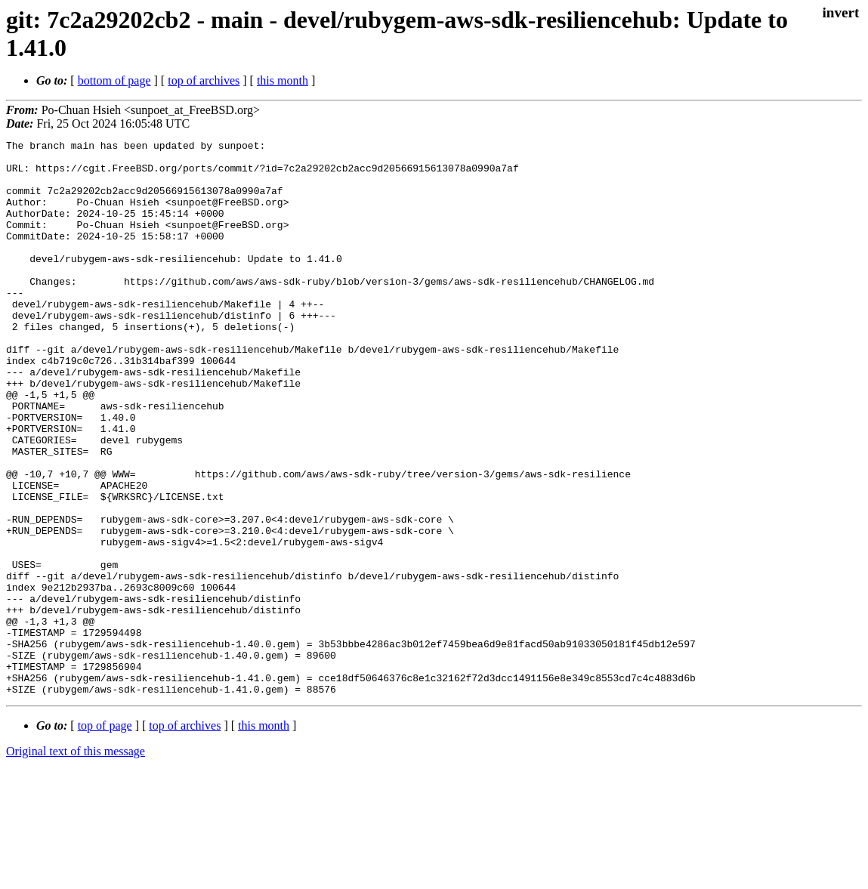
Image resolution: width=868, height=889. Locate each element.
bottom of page (114, 80)
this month (282, 80)
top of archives (203, 80)
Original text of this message (75, 862)
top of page (105, 836)
